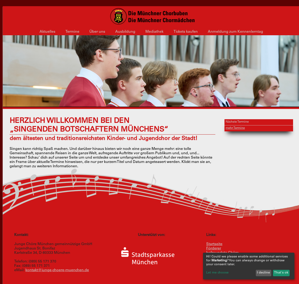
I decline (263, 272)
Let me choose (217, 272)
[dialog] (248, 266)
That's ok (281, 272)
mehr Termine (235, 128)
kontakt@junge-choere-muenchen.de (57, 270)
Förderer (213, 248)
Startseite (214, 244)
